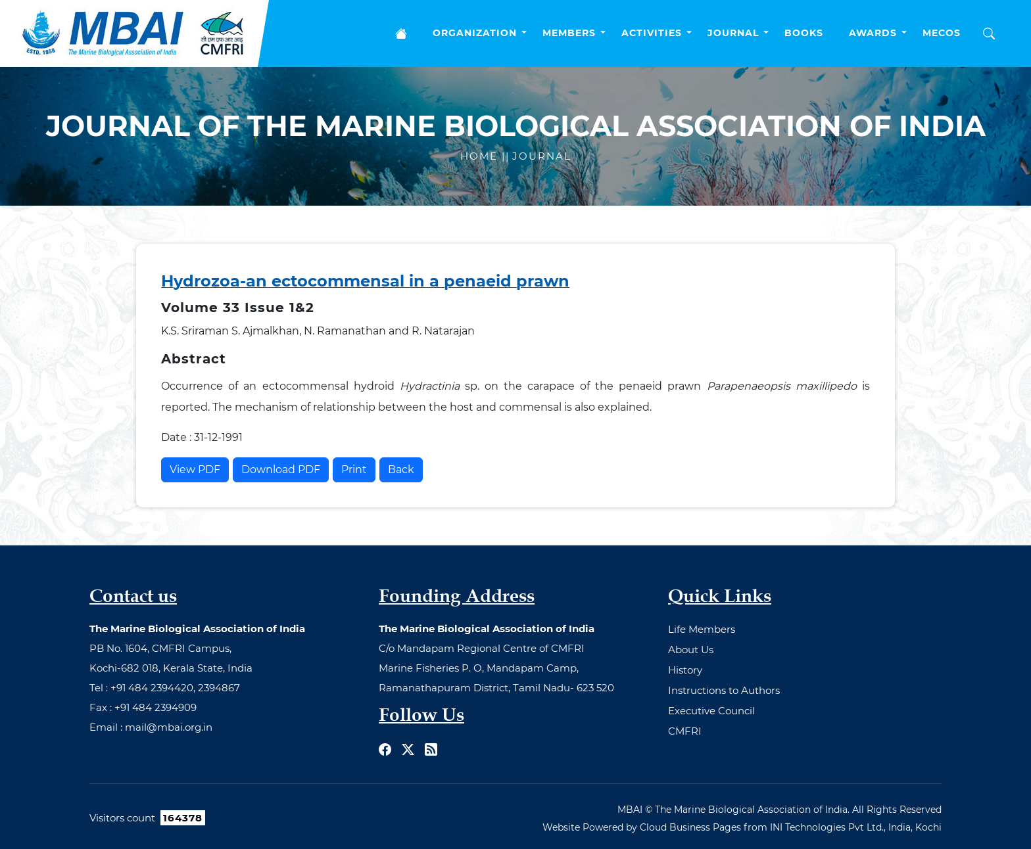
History (685, 670)
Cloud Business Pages (690, 827)
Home (481, 156)
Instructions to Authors (724, 690)
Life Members (701, 629)
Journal (541, 156)
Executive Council (711, 710)
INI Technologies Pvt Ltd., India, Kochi (856, 827)
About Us (690, 649)
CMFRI (685, 731)
